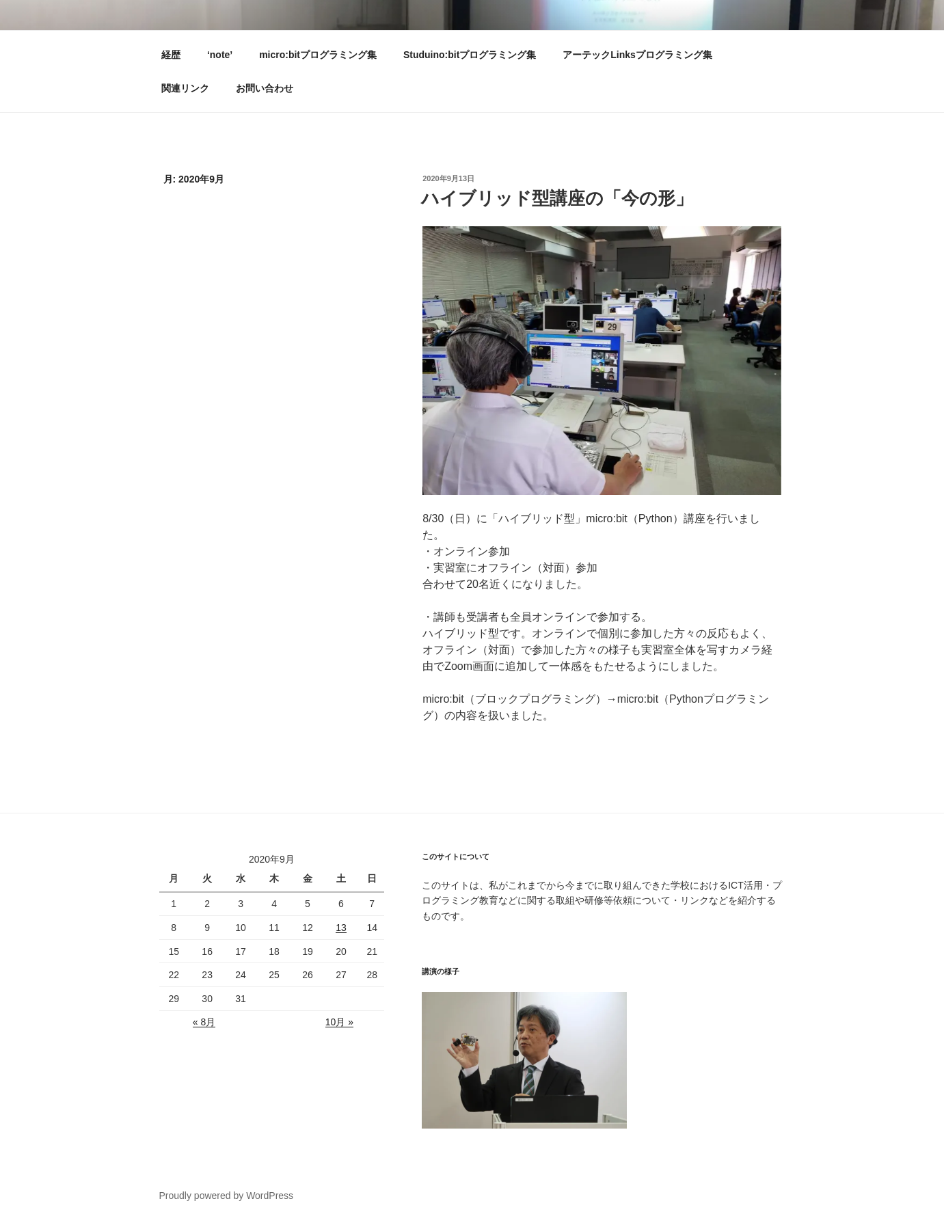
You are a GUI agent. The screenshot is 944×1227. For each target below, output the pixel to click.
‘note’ (219, 54)
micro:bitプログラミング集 (318, 54)
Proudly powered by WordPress (226, 1195)
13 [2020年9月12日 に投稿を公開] (341, 927)
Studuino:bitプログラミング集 (469, 54)
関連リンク (185, 88)
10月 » (339, 1021)
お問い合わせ (264, 88)
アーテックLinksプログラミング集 (637, 54)
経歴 (170, 54)
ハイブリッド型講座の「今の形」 (557, 198)
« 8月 (204, 1021)
